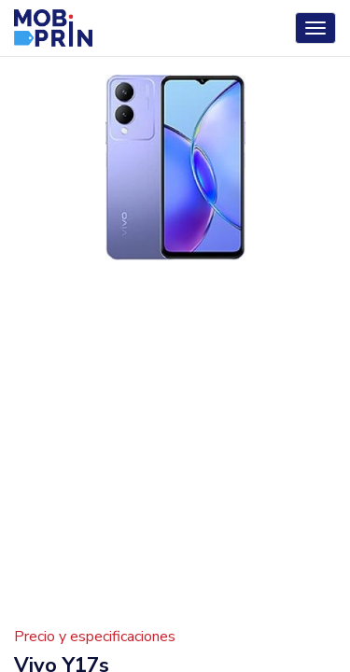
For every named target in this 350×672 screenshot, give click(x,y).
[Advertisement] (175, 454)
